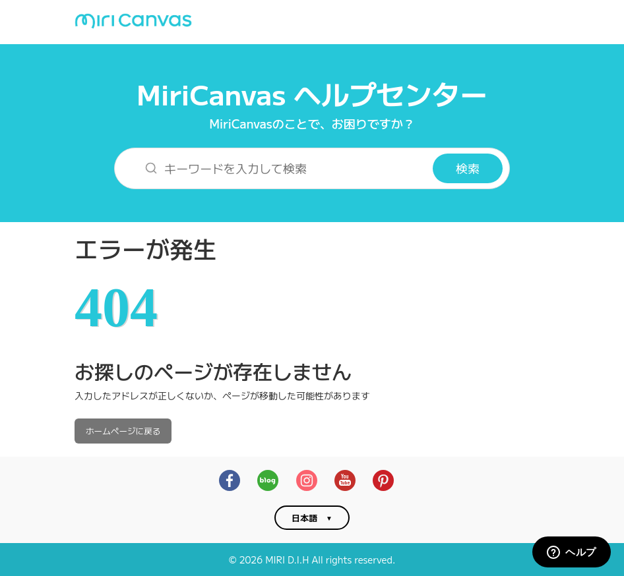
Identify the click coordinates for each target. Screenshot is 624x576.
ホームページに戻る (123, 430)
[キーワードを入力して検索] (282, 168)
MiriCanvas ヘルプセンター (312, 93)
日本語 (304, 517)
